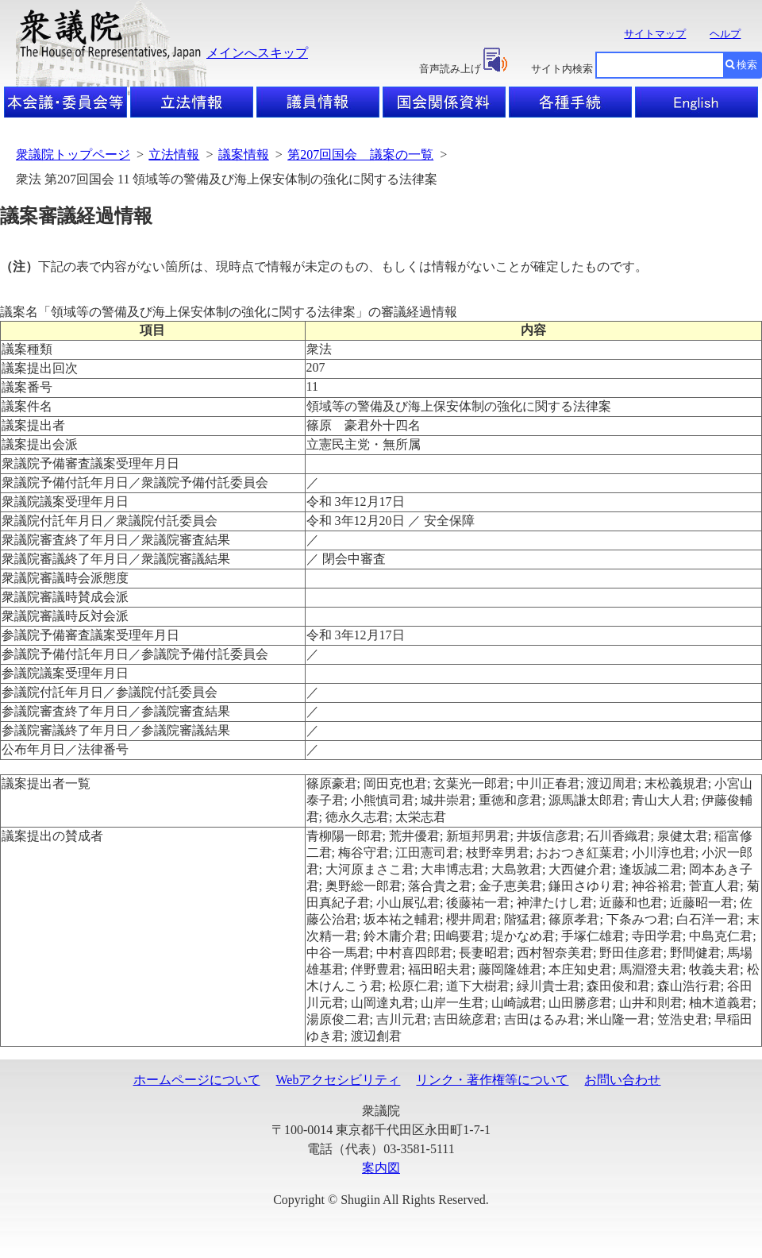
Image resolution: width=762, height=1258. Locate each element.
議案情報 (243, 154)
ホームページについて (196, 1079)
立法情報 (173, 154)
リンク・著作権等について (492, 1079)
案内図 (381, 1168)
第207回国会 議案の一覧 (360, 154)
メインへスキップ (257, 53)
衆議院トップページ (73, 154)
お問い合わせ (622, 1079)
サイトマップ (655, 34)
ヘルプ (725, 34)
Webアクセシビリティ (338, 1079)
